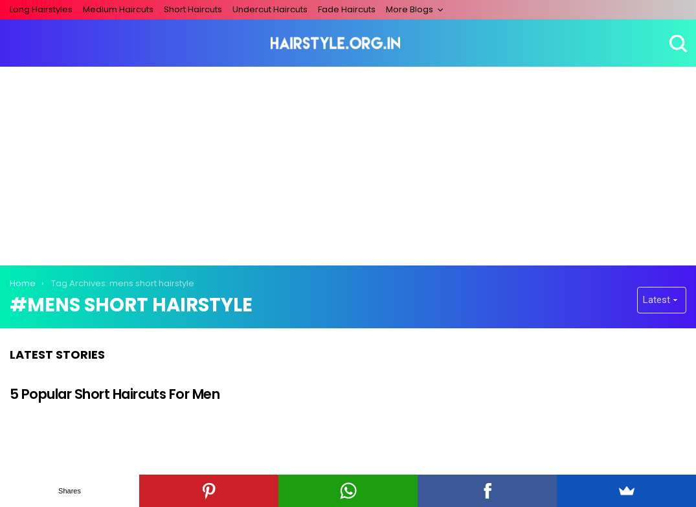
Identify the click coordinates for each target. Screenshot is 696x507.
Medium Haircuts (118, 9)
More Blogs (409, 9)
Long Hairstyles (41, 9)
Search (676, 43)
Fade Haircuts (347, 9)
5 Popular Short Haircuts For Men (114, 394)
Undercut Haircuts (270, 9)
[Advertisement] (348, 164)
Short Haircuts (193, 9)
